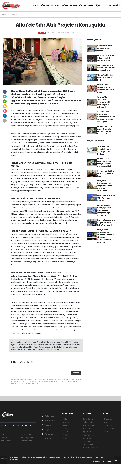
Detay (96, 462)
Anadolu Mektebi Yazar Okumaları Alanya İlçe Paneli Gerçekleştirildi (104, 130)
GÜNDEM (44, 5)
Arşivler (46, 429)
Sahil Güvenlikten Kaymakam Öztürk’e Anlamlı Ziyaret (106, 67)
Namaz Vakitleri (89, 425)
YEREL (36, 5)
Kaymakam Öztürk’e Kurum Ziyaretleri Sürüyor (106, 173)
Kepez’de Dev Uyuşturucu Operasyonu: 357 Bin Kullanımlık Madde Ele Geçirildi (106, 117)
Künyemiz (47, 434)
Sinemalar (87, 438)
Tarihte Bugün (89, 435)
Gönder (76, 373)
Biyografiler (108, 425)
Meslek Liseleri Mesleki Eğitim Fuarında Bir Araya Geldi (105, 88)
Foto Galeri (48, 416)
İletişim (46, 438)
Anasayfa (6, 14)
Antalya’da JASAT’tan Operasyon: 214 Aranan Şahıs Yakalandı (104, 102)
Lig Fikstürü (87, 432)
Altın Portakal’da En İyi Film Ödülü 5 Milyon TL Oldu (105, 58)
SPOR (90, 5)
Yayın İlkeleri (6, 437)
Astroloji (107, 432)
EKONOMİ (55, 5)
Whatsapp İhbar (27, 437)
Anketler (107, 422)
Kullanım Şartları (27, 434)
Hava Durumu (88, 419)
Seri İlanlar (87, 441)
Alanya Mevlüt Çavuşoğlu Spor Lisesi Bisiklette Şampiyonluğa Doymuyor (104, 210)
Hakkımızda (5, 434)
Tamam (106, 462)
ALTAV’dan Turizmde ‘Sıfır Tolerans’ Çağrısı (106, 198)
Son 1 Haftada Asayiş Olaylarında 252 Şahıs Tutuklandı (106, 222)
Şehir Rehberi (88, 444)
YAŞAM (73, 5)
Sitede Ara (108, 419)
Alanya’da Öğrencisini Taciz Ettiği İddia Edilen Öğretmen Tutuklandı (104, 186)
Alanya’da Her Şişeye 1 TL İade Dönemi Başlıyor (106, 77)
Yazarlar (47, 425)
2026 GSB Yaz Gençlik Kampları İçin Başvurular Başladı (104, 150)
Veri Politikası (6, 441)
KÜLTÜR (82, 5)
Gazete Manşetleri (90, 447)
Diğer (97, 5)
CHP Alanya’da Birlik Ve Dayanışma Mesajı (106, 48)
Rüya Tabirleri (109, 428)
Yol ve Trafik (88, 422)
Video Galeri (48, 420)
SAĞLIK (64, 5)
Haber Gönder (26, 441)
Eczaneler (87, 428)
